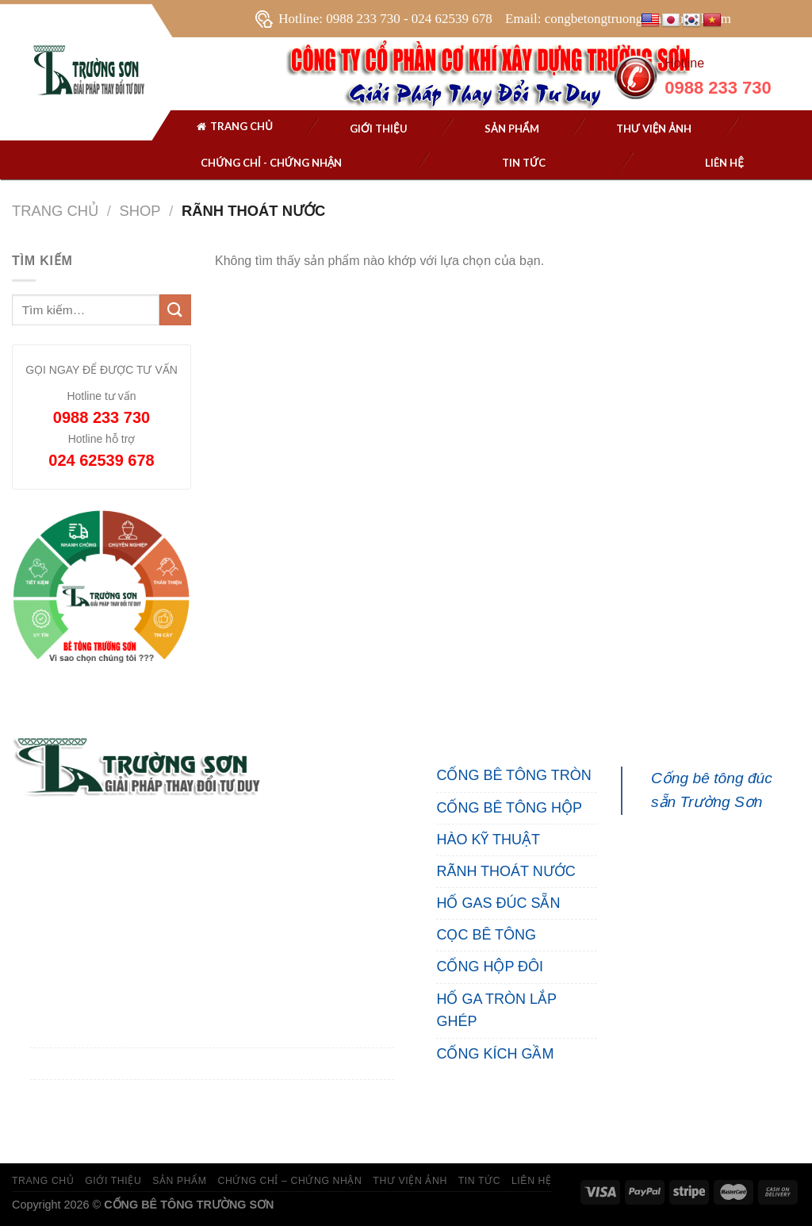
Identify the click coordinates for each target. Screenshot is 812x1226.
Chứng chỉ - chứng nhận (271, 162)
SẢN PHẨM (512, 128)
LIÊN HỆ (531, 1180)
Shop (139, 210)
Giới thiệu (379, 128)
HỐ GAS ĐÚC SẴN (498, 903)
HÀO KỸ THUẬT (488, 839)
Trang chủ (234, 128)
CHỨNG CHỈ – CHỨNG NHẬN (289, 1180)
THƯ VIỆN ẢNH (653, 128)
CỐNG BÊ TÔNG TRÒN (513, 775)
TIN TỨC (479, 1180)
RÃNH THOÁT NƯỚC (505, 871)
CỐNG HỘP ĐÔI (489, 966)
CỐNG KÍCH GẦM (494, 1054)
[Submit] (175, 309)
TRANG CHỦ (43, 1180)
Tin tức (524, 162)
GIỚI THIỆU (113, 1180)
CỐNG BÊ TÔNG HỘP (509, 808)
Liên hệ (724, 162)
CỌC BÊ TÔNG (486, 935)
